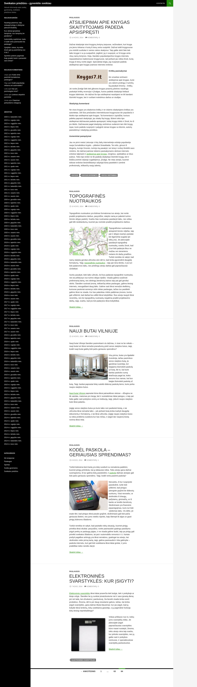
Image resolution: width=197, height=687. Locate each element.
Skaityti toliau (76, 307)
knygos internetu (90, 175)
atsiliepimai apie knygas (96, 154)
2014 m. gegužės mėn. (12, 437)
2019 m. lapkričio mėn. (12, 242)
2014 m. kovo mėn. (11, 444)
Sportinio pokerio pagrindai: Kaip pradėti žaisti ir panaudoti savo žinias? (15, 58)
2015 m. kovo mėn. (11, 404)
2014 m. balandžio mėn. (13, 441)
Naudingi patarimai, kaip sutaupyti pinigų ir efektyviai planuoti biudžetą (14, 25)
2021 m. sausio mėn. (11, 196)
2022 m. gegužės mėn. (12, 150)
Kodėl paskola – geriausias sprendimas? (100, 452)
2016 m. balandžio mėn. (13, 361)
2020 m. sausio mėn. (11, 236)
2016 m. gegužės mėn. (12, 358)
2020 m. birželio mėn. (12, 219)
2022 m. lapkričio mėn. (12, 133)
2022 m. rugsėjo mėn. (12, 137)
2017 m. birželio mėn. (12, 315)
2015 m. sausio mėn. (11, 411)
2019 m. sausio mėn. (11, 266)
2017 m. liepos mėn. (11, 312)
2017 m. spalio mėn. (11, 302)
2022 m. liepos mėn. (11, 143)
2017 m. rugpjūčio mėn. (12, 309)
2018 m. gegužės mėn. (12, 292)
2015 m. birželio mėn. (12, 394)
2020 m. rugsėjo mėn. (12, 209)
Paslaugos (74, 18)
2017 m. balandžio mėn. (13, 322)
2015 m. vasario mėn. (12, 408)
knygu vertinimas (109, 175)
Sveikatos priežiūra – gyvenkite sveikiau (27, 3)
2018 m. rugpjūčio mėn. (12, 282)
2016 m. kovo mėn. (11, 365)
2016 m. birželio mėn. (12, 355)
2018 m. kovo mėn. (11, 295)
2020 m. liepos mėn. (11, 216)
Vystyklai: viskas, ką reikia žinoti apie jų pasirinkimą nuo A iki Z (14, 50)
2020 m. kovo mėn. (11, 229)
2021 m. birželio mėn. (12, 180)
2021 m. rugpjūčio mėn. (12, 173)
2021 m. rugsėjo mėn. (12, 170)
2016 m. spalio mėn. (11, 342)
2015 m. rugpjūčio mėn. (12, 388)
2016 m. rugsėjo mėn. (12, 345)
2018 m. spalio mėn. (11, 276)
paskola (112, 473)
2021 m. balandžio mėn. (13, 186)
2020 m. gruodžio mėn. (12, 199)
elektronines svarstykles (83, 660)
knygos (75, 175)
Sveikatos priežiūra (11, 471)
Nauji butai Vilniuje (93, 331)
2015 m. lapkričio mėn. (12, 378)
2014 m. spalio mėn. (11, 421)
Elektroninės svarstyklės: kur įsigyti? (101, 579)
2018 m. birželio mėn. (12, 289)
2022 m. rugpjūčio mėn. (12, 140)
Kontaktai (160, 3)
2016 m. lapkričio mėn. (12, 338)
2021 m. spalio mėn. (11, 166)
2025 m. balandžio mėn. (13, 117)
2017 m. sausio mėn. (11, 332)
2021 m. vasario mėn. (12, 193)
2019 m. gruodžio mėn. (12, 239)
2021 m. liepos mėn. (11, 176)
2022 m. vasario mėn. (12, 157)
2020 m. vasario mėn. (12, 233)
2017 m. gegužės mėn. (12, 318)
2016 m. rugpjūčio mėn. (12, 348)
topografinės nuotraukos (94, 263)
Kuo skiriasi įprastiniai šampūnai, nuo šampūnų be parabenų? (14, 33)
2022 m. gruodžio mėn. (12, 130)
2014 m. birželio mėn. (12, 434)
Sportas (7, 465)
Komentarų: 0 (94, 38)
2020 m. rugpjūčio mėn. (12, 213)
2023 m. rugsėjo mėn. (12, 120)
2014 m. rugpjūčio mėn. (12, 428)
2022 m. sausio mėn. (11, 160)
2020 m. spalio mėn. (11, 206)
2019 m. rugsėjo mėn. (12, 249)
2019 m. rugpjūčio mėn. (12, 252)
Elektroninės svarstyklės (79, 593)
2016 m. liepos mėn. (11, 352)
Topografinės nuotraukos (87, 198)
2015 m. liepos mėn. (11, 391)
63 (115, 671)
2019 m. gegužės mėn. (12, 259)
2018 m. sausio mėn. (11, 299)
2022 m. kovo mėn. (11, 153)
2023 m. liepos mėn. (11, 127)
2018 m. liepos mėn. (11, 285)
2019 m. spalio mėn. (11, 246)
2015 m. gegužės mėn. (12, 398)
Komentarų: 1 (93, 460)
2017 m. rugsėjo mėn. (12, 305)
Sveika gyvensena (10, 468)
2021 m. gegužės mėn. (12, 183)
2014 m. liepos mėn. (11, 431)
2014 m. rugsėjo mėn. (12, 424)
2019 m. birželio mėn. (12, 256)
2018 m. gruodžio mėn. (12, 269)
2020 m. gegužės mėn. (12, 223)
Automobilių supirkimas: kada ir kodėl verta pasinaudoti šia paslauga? (15, 41)
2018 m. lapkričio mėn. (12, 272)
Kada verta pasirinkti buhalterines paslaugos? (12, 77)
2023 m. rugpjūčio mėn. (12, 123)
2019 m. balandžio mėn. (13, 262)
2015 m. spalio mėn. (11, 381)
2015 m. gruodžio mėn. (12, 375)
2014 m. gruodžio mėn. (12, 414)
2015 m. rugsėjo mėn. (12, 385)
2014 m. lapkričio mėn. (12, 418)
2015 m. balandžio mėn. (13, 401)
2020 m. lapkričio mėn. (12, 203)
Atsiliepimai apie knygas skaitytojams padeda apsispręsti (99, 27)
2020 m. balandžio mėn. (13, 226)
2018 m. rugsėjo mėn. (12, 279)
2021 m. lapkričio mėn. (12, 163)
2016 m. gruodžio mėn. (12, 335)
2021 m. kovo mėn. (11, 190)
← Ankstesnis (88, 671)
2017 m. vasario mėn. (12, 328)
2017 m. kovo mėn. (11, 325)
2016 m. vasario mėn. (12, 368)
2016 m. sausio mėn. (11, 371)
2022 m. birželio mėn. (12, 147)
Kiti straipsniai (9, 458)
